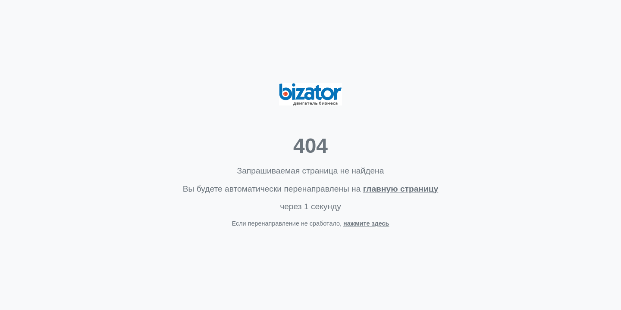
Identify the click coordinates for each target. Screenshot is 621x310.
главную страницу (400, 188)
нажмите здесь (366, 223)
